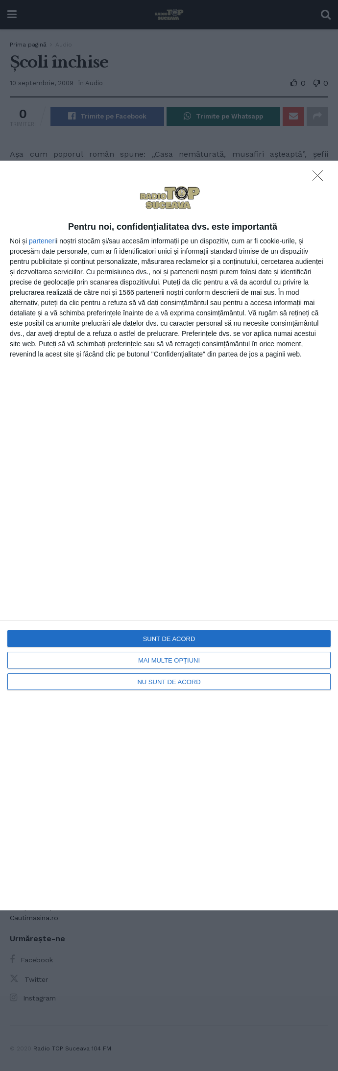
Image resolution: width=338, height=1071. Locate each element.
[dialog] (169, 535)
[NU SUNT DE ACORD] (320, 178)
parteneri (42, 241)
